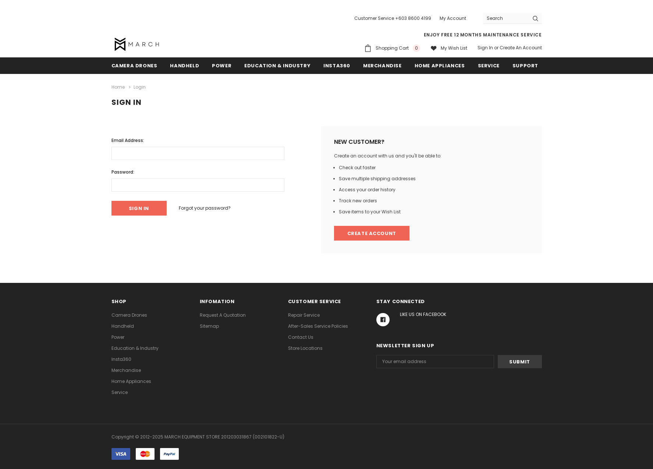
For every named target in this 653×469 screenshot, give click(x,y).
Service (489, 65)
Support (525, 65)
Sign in (485, 48)
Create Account (371, 233)
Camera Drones (134, 65)
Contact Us (300, 337)
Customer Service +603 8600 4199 (392, 18)
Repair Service (304, 315)
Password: (122, 172)
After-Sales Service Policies (318, 326)
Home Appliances (440, 65)
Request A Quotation (223, 315)
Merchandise (382, 65)
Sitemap (209, 326)
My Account (453, 18)
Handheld (184, 65)
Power (221, 65)
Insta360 (336, 65)
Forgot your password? (205, 208)
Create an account (521, 48)
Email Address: (127, 140)
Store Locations (305, 348)
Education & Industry (277, 65)
